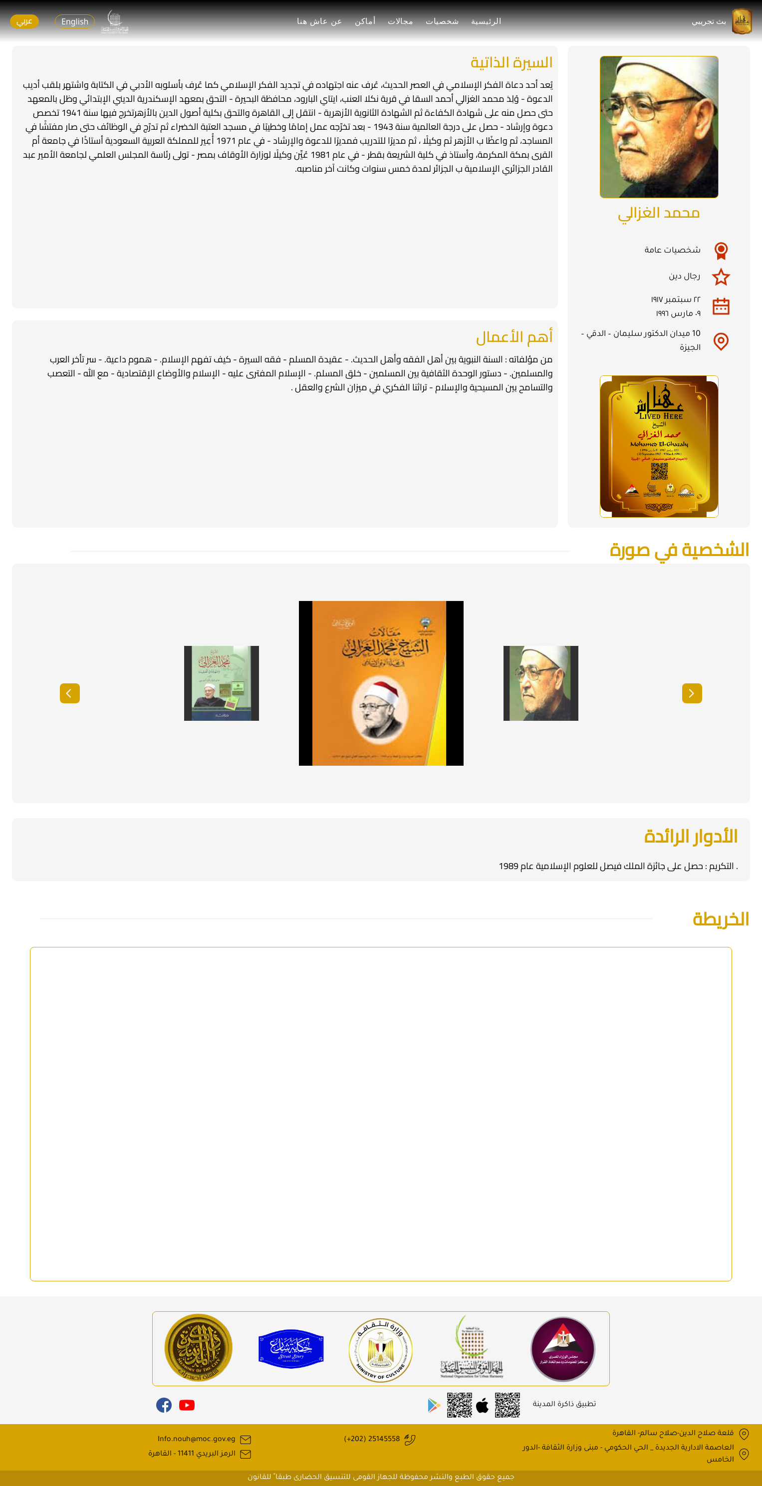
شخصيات (442, 21)
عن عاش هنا (320, 21)
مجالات (401, 21)
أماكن (365, 21)
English (74, 21)
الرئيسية (486, 21)
